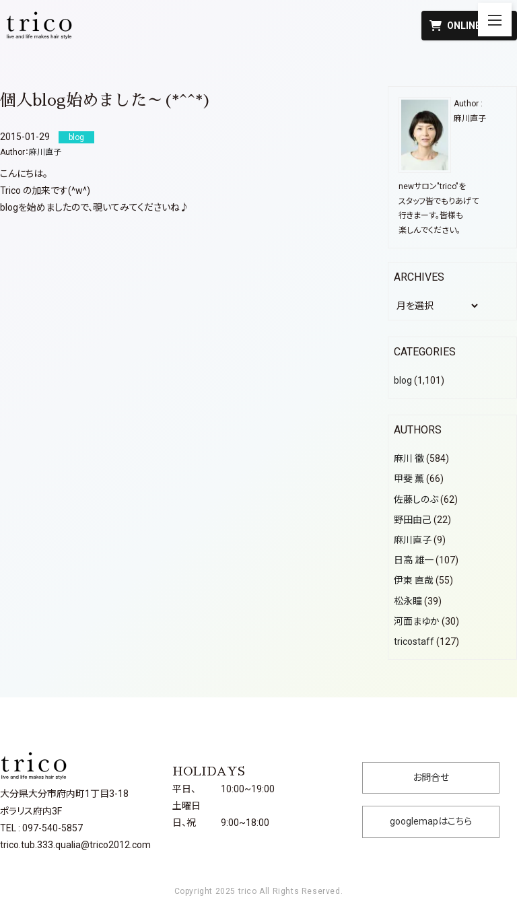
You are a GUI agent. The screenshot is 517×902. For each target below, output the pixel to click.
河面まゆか (417, 621)
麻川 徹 (409, 458)
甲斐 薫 (409, 478)
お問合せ (431, 777)
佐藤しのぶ (416, 499)
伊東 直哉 (414, 580)
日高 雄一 (414, 560)
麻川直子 (45, 152)
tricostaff (414, 641)
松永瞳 (408, 601)
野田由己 (413, 519)
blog (403, 380)
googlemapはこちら (431, 821)
